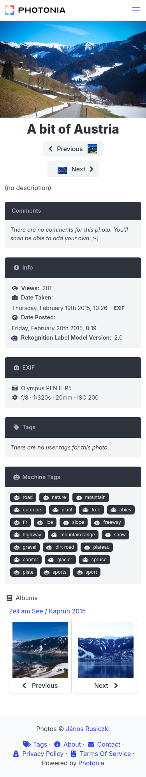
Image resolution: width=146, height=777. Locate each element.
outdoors (27, 509)
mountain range (72, 534)
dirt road (59, 547)
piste (22, 572)
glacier (59, 559)
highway (26, 534)
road (22, 497)
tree (90, 509)
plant (62, 509)
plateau (96, 547)
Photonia (91, 763)
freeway (107, 522)
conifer (25, 559)
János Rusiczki (88, 729)
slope (73, 522)
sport (86, 572)
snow (114, 534)
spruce (94, 559)
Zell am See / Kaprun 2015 (47, 611)
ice (44, 522)
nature (53, 497)
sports (54, 572)
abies (120, 509)
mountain (90, 497)
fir (19, 522)
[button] (136, 10)
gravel (24, 547)
